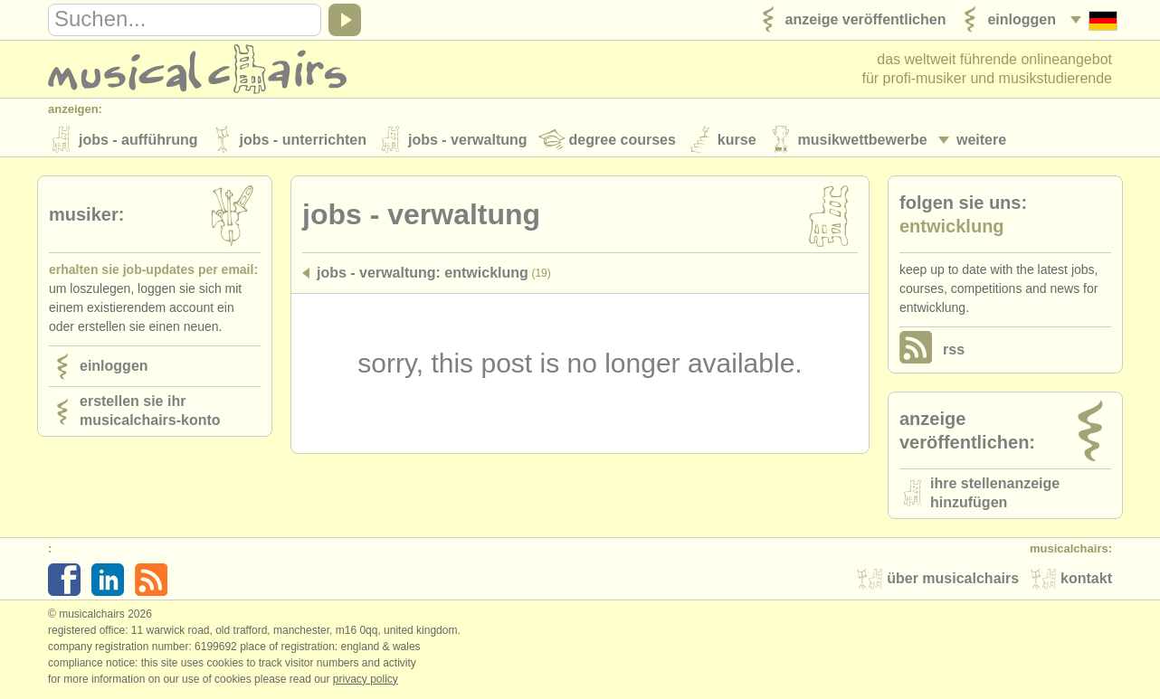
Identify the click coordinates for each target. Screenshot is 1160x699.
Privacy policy (365, 680)
